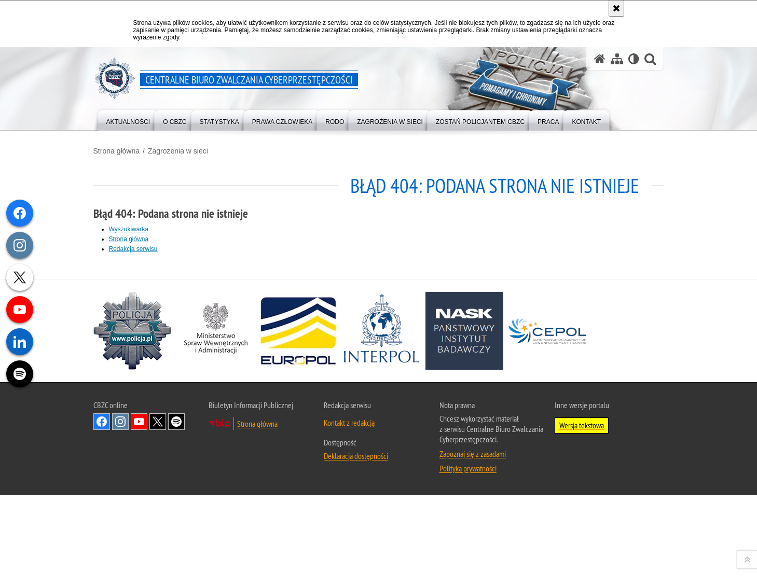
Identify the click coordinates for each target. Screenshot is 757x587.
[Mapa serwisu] (617, 58)
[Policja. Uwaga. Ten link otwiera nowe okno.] (132, 496)
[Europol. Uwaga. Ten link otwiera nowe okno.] (298, 496)
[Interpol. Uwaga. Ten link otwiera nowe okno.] (381, 496)
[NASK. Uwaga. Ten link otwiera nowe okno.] (464, 496)
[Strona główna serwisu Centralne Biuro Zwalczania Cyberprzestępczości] (599, 58)
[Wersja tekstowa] (633, 58)
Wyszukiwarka (129, 229)
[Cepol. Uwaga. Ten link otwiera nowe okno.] (547, 496)
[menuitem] (128, 119)
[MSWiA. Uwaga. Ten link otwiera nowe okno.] (215, 496)
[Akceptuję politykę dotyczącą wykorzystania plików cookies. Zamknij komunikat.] (616, 8)
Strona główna (116, 151)
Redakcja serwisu (133, 249)
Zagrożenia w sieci (178, 151)
